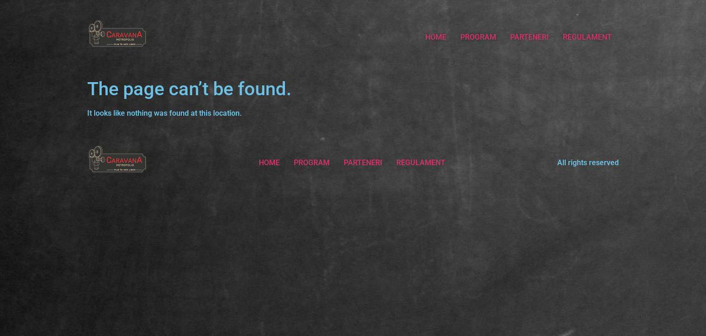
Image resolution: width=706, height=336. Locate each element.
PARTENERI (529, 37)
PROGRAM (478, 37)
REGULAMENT (587, 37)
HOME (435, 37)
